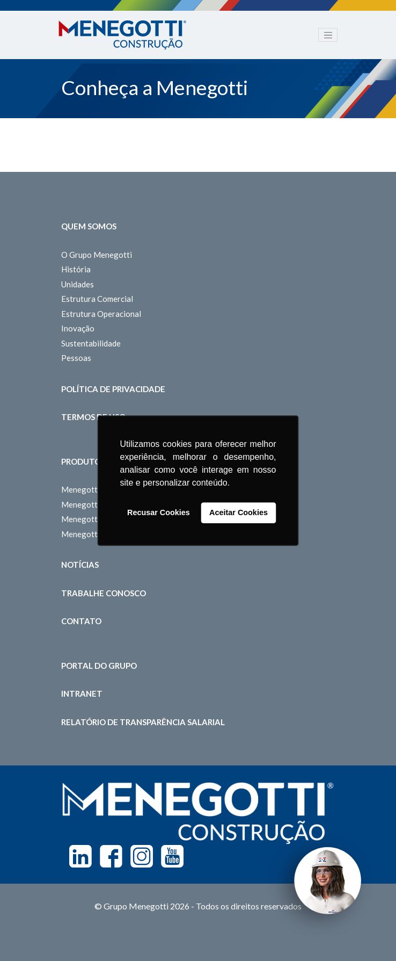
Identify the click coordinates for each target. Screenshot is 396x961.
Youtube (172, 856)
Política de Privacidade (113, 389)
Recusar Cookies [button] (158, 513)
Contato (81, 621)
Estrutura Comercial (97, 299)
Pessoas (76, 358)
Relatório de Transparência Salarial (143, 722)
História (76, 269)
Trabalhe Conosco (103, 593)
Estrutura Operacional (101, 314)
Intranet (81, 693)
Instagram (141, 856)
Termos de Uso (93, 417)
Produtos (83, 461)
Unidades (77, 284)
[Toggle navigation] (328, 35)
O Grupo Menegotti (96, 254)
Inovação (77, 328)
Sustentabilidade (91, 343)
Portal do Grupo (99, 665)
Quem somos (88, 226)
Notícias (80, 564)
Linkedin (80, 856)
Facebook (111, 856)
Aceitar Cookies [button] (238, 513)
